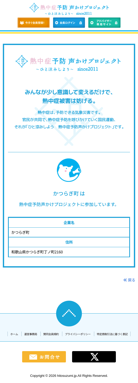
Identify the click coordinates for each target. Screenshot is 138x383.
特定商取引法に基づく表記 (112, 334)
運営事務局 (30, 334)
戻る (129, 279)
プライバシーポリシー (78, 334)
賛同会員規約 (51, 334)
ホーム (14, 334)
